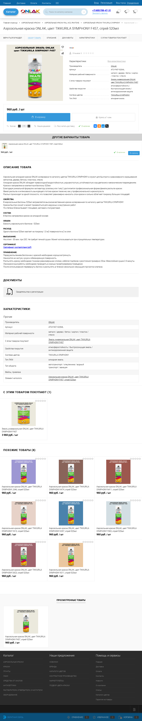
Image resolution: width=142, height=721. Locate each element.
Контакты (46, 3)
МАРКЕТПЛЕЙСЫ (57, 680)
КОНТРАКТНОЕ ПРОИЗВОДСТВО (63, 675)
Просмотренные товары (71, 599)
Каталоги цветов (102, 694)
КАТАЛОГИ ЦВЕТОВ (58, 671)
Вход (96, 3)
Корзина (128, 717)
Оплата (33, 3)
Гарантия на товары (104, 699)
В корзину (38, 117)
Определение (133, 3)
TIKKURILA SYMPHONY (120, 95)
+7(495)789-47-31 (101, 10)
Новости (99, 680)
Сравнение (78, 717)
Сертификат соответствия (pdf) (17, 247)
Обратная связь (13, 717)
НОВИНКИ (54, 661)
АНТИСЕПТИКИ (9, 685)
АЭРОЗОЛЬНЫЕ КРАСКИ (13, 661)
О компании (101, 685)
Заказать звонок (100, 13)
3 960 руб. (23, 435)
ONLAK (114, 66)
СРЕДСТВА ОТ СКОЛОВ (12, 680)
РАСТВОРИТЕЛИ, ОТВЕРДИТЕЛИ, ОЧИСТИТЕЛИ (23, 689)
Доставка (21, 3)
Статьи (99, 689)
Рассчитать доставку (64, 126)
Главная (7, 3)
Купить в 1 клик (103, 117)
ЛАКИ (5, 675)
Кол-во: (13, 126)
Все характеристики (117, 61)
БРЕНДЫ (53, 666)
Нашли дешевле (42, 126)
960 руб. (6, 152)
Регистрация (106, 3)
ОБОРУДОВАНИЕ (10, 694)
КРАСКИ (6, 666)
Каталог (11, 11)
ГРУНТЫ (6, 671)
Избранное (104, 717)
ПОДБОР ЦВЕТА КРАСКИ (60, 685)
